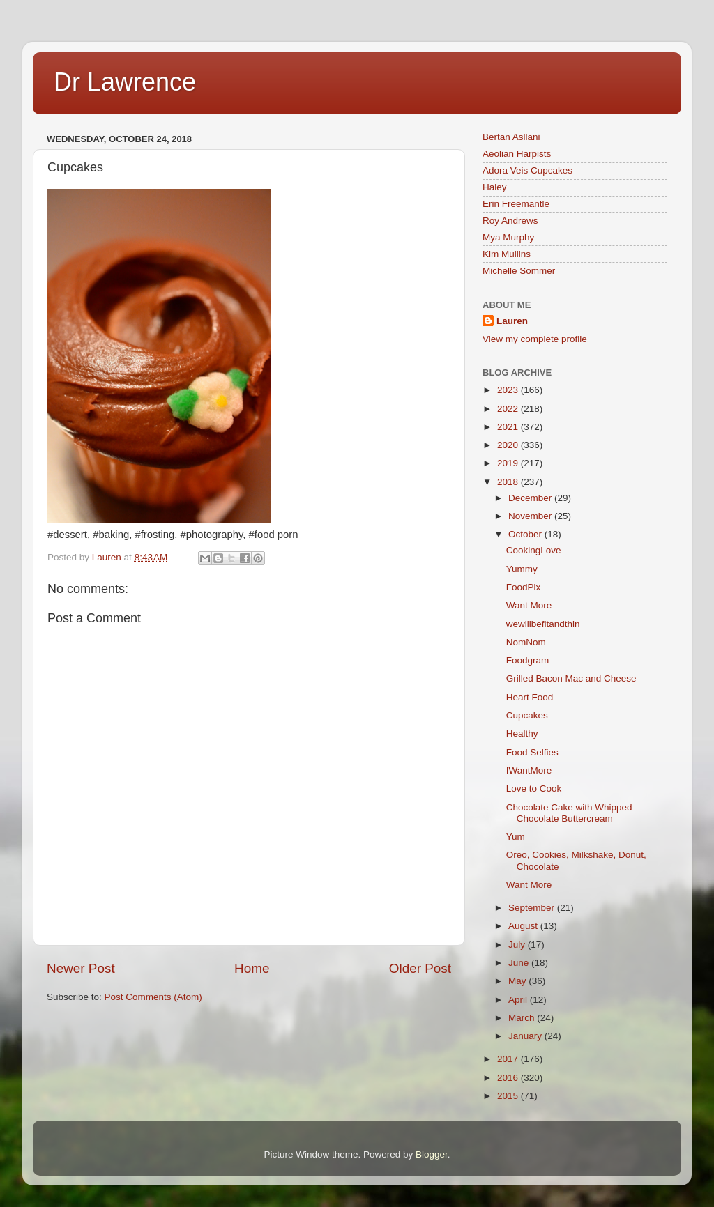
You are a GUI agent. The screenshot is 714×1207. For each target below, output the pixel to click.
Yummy (522, 569)
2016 (509, 1078)
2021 (509, 427)
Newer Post (81, 968)
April (519, 999)
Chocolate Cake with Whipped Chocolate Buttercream (569, 813)
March (522, 1018)
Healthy (522, 733)
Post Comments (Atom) (153, 997)
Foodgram (527, 660)
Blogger (432, 1154)
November (531, 516)
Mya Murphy (508, 237)
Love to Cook (534, 788)
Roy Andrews (510, 220)
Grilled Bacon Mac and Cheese (571, 678)
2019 (509, 463)
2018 (509, 482)
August (524, 926)
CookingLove (533, 550)
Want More (529, 605)
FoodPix (523, 587)
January (526, 1036)
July (518, 944)
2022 (509, 408)
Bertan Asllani (511, 137)
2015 (509, 1096)
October (526, 534)
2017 (509, 1059)
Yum (515, 836)
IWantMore (529, 770)
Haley (495, 187)
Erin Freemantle (516, 204)
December (531, 498)
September (532, 907)
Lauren (512, 321)
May (518, 981)
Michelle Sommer (519, 271)
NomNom (526, 642)
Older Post (420, 968)
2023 (509, 390)
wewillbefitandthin (543, 624)
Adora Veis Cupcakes (527, 170)
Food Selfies (532, 752)
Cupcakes (527, 715)
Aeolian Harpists (517, 153)
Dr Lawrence (125, 82)
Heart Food (530, 697)
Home (251, 968)
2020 (509, 445)
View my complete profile (535, 339)
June (519, 963)
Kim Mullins (507, 254)
